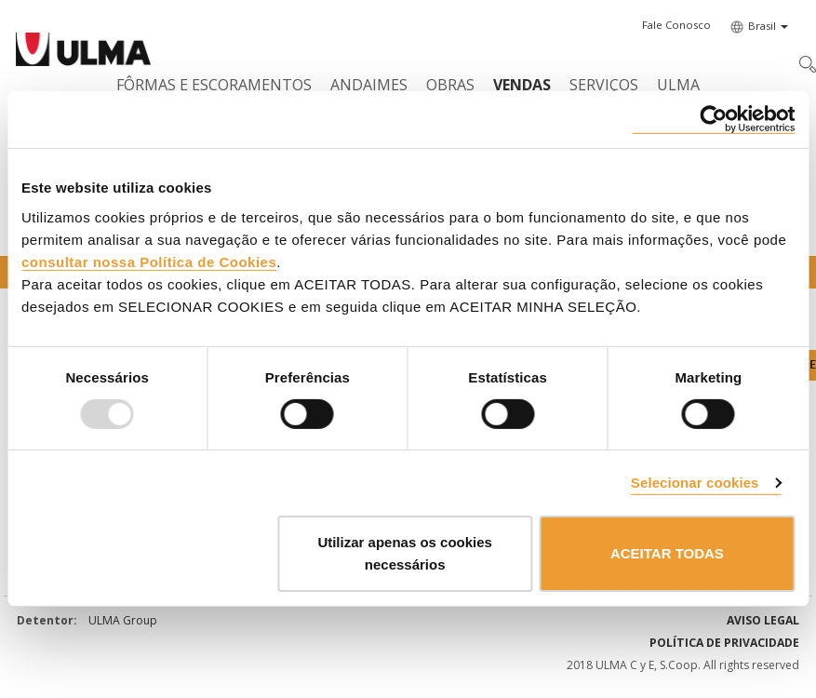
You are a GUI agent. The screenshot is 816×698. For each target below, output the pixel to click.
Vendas (522, 84)
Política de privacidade (724, 643)
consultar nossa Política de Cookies (148, 261)
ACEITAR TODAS (667, 553)
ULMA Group (122, 620)
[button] (676, 25)
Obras (450, 84)
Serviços (603, 84)
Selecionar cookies (695, 482)
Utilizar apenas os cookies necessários (404, 553)
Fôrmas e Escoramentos (214, 84)
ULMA (678, 84)
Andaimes (369, 84)
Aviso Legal (763, 620)
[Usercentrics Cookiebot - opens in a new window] (713, 119)
